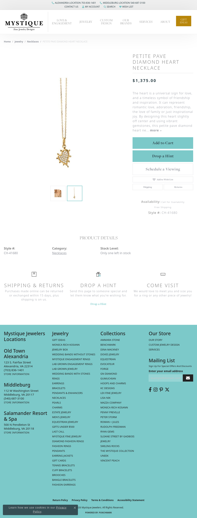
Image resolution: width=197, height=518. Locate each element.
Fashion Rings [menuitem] (61, 446)
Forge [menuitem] (104, 369)
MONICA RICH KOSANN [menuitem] (66, 344)
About (165, 22)
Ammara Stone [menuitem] (110, 340)
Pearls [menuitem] (56, 402)
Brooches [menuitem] (58, 475)
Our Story (155, 340)
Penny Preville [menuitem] (110, 412)
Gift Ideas (183, 21)
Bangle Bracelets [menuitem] (64, 480)
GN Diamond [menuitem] (108, 373)
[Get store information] (16, 374)
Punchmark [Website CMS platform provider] (105, 512)
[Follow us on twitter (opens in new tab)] (167, 389)
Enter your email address (166, 371)
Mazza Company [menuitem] (110, 402)
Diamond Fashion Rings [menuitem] (68, 441)
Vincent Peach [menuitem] (109, 460)
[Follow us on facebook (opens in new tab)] (150, 389)
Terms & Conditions (102, 500)
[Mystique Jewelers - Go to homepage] (26, 22)
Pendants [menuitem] (58, 451)
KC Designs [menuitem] (107, 388)
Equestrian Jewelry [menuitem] (65, 422)
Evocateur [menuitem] (107, 364)
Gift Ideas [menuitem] (58, 340)
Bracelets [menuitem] (58, 388)
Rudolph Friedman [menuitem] (113, 426)
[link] (74, 3)
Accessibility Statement (130, 500)
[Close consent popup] (75, 508)
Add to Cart (163, 142)
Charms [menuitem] (57, 407)
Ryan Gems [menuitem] (107, 431)
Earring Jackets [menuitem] (62, 455)
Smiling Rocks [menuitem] (109, 446)
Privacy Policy (80, 500)
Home (7, 41)
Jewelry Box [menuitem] (60, 349)
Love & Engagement (62, 21)
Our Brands (126, 21)
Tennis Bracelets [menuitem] (63, 465)
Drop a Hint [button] (163, 155)
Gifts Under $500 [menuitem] (63, 426)
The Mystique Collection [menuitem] (117, 451)
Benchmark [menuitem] (108, 344)
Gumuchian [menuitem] (108, 378)
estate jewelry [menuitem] (61, 412)
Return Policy (60, 500)
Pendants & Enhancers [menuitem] (67, 393)
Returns (178, 187)
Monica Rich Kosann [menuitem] (114, 407)
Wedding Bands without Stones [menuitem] (73, 354)
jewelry (19, 41)
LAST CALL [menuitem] (58, 431)
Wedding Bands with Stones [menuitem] (71, 373)
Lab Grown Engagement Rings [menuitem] (72, 364)
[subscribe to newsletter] (188, 378)
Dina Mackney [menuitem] (109, 349)
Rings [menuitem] (56, 378)
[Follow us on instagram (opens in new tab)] (156, 389)
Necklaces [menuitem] (59, 398)
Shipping (147, 187)
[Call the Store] (14, 370)
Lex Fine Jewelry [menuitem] (110, 393)
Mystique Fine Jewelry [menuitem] (66, 436)
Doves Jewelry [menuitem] (109, 354)
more (155, 130)
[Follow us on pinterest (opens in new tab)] (161, 389)
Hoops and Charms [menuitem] (113, 383)
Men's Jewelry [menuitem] (61, 417)
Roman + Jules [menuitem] (109, 422)
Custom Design (106, 21)
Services (146, 22)
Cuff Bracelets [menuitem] (62, 470)
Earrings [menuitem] (58, 383)
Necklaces (33, 41)
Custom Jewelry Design (164, 344)
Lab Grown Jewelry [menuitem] (65, 369)
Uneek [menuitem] (104, 455)
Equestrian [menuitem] (108, 359)
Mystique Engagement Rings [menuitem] (71, 359)
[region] (66, 126)
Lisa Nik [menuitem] (105, 398)
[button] (71, 7)
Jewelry (85, 22)
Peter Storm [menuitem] (108, 417)
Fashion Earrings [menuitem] (64, 484)
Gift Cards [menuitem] (59, 460)
